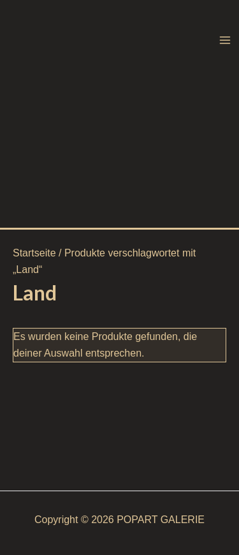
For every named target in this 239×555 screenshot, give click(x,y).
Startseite (34, 253)
